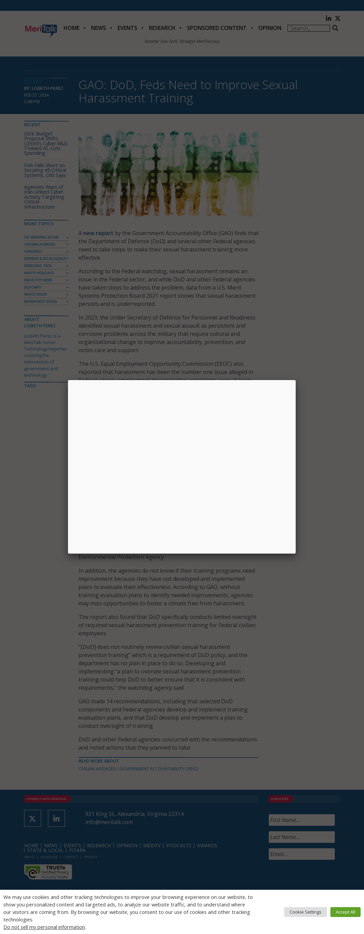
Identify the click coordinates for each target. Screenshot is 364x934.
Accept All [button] (345, 912)
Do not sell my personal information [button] (44, 926)
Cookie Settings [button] (306, 912)
